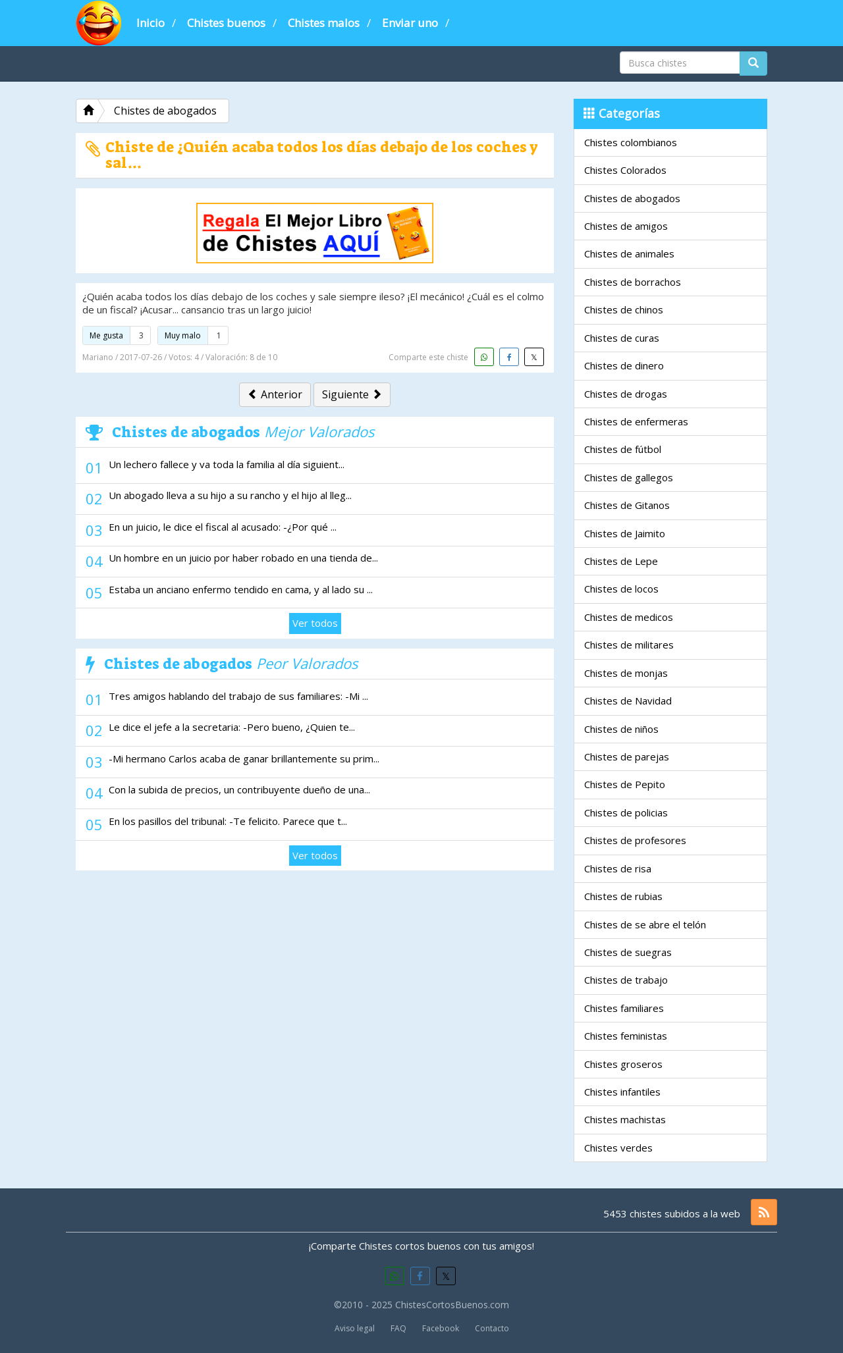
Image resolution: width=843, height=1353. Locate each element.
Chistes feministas (625, 1035)
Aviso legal (355, 1328)
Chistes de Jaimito (624, 533)
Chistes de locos (621, 588)
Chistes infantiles (622, 1091)
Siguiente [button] (352, 394)
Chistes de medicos (628, 616)
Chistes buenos (226, 22)
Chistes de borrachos (632, 281)
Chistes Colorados (625, 169)
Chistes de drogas (625, 393)
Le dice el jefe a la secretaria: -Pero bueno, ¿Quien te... (232, 726)
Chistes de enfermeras (636, 421)
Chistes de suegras (628, 952)
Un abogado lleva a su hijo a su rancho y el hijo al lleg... (230, 495)
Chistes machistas (625, 1119)
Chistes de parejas (626, 756)
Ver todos (315, 622)
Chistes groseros (623, 1064)
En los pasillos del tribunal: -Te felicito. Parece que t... (228, 821)
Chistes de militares (629, 644)
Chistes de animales (629, 253)
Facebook (440, 1328)
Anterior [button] (275, 394)
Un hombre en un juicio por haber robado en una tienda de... (243, 557)
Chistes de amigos (626, 225)
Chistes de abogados (632, 198)
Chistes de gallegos (628, 477)
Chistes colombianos (630, 142)
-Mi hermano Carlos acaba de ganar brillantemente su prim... (244, 758)
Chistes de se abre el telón (645, 924)
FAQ (398, 1328)
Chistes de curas (621, 337)
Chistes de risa (617, 868)
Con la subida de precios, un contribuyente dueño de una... (239, 789)
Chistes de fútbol (622, 449)
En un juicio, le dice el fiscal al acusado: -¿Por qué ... (223, 526)
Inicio (150, 22)
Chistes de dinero (624, 365)
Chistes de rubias (623, 896)
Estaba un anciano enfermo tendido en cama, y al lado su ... (241, 589)
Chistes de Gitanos (627, 505)
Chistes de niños (621, 728)
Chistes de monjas (626, 672)
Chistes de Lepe (621, 561)
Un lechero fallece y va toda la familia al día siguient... (226, 464)
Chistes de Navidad (628, 700)
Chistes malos (324, 22)
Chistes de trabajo (626, 979)
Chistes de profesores (635, 840)
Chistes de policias (626, 812)
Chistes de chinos (623, 309)
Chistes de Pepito (624, 784)
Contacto (492, 1328)
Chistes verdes (618, 1147)
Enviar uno (410, 22)
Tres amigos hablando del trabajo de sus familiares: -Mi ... (238, 696)
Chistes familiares (624, 1008)
